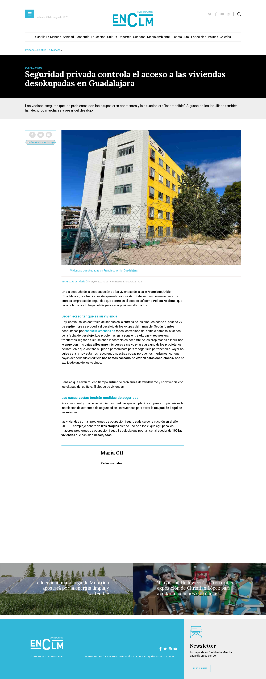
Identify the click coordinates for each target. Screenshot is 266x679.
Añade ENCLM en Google (41, 142)
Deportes (125, 37)
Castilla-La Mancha (48, 37)
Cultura (112, 37)
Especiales (198, 37)
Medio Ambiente (158, 37)
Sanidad (68, 37)
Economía (82, 37)
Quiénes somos (156, 656)
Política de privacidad (111, 656)
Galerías (225, 37)
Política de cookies (136, 656)
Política (213, 37)
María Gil (84, 281)
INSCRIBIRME (200, 668)
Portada (30, 50)
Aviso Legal (91, 656)
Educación (98, 37)
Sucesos (139, 37)
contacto (171, 656)
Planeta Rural (180, 37)
